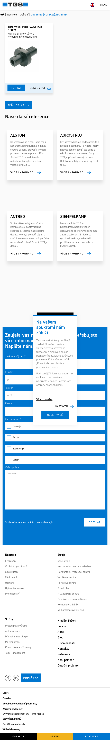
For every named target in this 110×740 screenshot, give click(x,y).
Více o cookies (44, 399)
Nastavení (62, 406)
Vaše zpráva (12, 467)
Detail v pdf (38, 88)
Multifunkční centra (68, 593)
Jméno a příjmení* (15, 356)
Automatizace (12, 631)
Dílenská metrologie (16, 636)
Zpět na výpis (19, 105)
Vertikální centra (67, 577)
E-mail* (9, 372)
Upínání (9, 583)
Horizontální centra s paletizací (75, 566)
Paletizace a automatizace (72, 599)
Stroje (55, 437)
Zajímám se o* (13, 419)
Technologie (55, 449)
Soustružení (11, 572)
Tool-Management (15, 653)
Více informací (22, 172)
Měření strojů (12, 642)
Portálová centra (67, 583)
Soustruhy (63, 588)
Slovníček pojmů (12, 718)
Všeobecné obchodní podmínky (20, 703)
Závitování (11, 577)
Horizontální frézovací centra (74, 572)
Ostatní (55, 460)
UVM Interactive (35, 714)
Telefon (9, 388)
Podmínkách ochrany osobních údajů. (53, 383)
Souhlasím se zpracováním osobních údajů (28, 522)
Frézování (10, 561)
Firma (8, 403)
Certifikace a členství (14, 724)
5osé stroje (64, 561)
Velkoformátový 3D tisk (71, 610)
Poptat (16, 88)
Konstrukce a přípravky (18, 647)
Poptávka (31, 678)
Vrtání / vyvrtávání (16, 566)
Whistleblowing (11, 729)
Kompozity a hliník (68, 604)
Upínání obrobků (14, 588)
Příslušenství (12, 593)
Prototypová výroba (16, 625)
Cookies (7, 698)
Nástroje (55, 426)
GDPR (6, 693)
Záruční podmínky (13, 709)
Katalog (18, 736)
